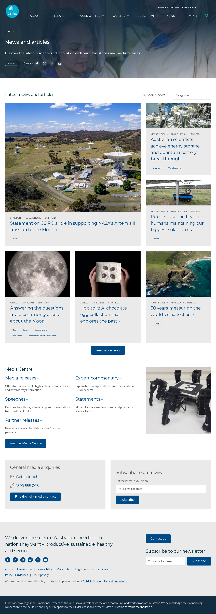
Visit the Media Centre (26, 443)
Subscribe (127, 500)
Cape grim (157, 323)
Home (8, 31)
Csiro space (17, 335)
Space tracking (40, 330)
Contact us (158, 539)
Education (148, 16)
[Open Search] (206, 16)
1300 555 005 (27, 485)
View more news (108, 350)
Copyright (63, 569)
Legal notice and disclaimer (91, 569)
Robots (156, 238)
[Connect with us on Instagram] (15, 559)
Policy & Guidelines (16, 575)
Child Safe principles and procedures (105, 581)
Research (61, 16)
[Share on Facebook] (37, 63)
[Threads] (37, 559)
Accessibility (44, 569)
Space (14, 238)
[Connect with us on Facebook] (7, 559)
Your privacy (41, 575)
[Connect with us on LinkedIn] (22, 559)
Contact (12, 63)
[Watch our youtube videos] (45, 559)
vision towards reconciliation (134, 607)
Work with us (91, 16)
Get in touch (27, 476)
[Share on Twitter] (44, 63)
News (173, 16)
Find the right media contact (35, 496)
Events (192, 16)
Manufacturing (175, 168)
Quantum (157, 168)
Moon (14, 330)
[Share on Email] (59, 63)
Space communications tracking (42, 335)
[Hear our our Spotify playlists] (30, 559)
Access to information (18, 569)
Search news (154, 95)
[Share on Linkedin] (52, 63)
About (37, 16)
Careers (121, 16)
